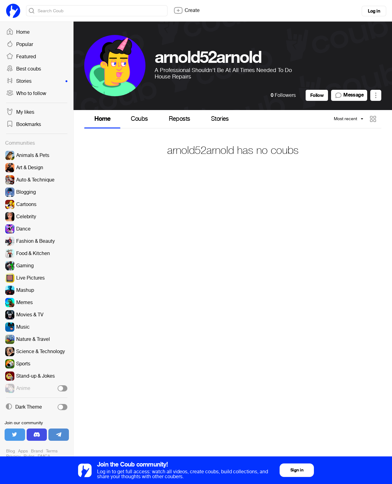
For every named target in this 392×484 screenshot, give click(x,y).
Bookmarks (23, 124)
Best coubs (23, 69)
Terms (52, 451)
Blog (10, 451)
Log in (374, 11)
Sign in (296, 470)
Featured (21, 56)
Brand (37, 451)
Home (18, 32)
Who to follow (26, 93)
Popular (19, 44)
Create (186, 10)
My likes (20, 112)
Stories (36, 81)
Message (349, 95)
